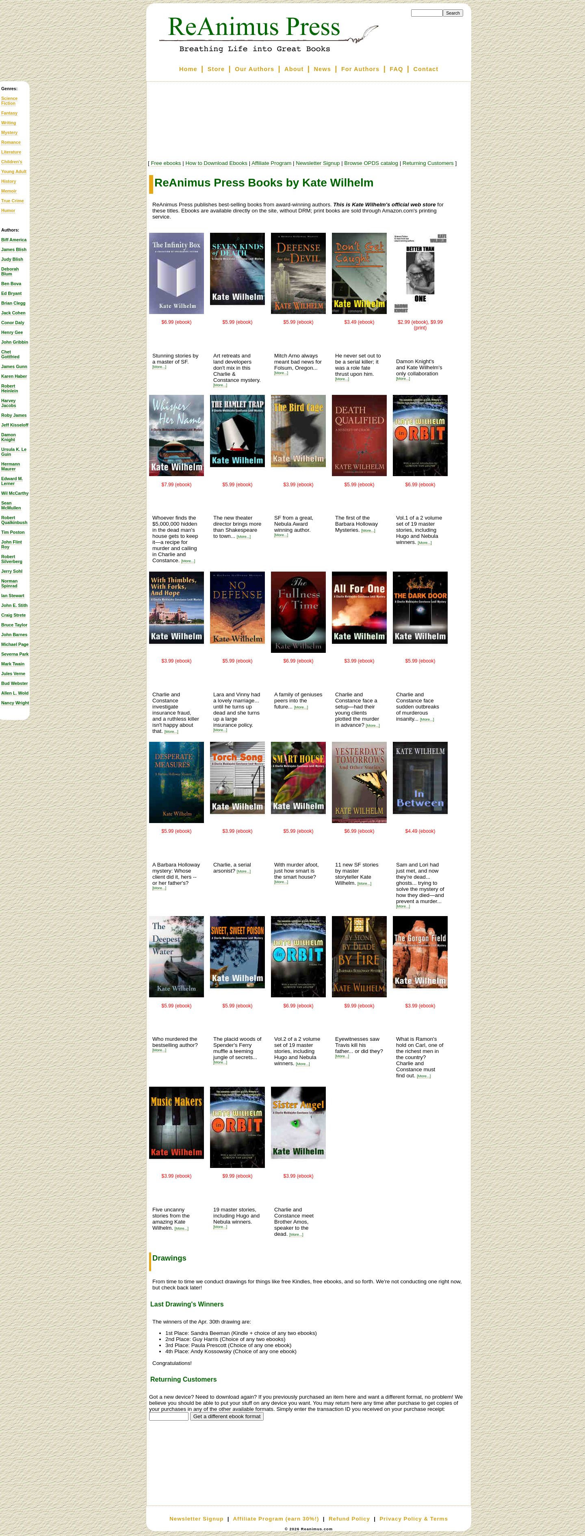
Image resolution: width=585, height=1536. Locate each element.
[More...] (159, 367)
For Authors (360, 69)
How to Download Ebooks (216, 163)
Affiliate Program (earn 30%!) (276, 1519)
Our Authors (254, 69)
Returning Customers (428, 163)
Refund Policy (349, 1519)
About (293, 69)
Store (216, 69)
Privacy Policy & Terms (413, 1519)
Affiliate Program (271, 163)
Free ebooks (166, 163)
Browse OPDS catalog (371, 163)
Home (188, 69)
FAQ (396, 69)
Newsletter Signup (318, 163)
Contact (426, 69)
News (322, 69)
